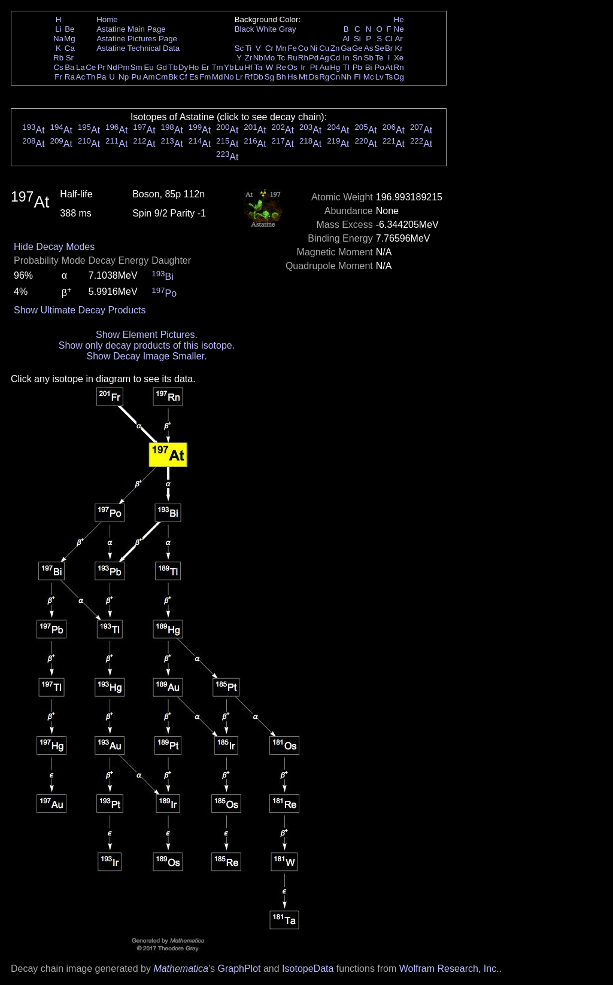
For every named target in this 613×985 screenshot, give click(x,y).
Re (281, 67)
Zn (335, 48)
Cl (389, 38)
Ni (314, 48)
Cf (183, 76)
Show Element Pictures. (147, 335)
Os (292, 67)
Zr (249, 57)
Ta (258, 67)
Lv (379, 76)
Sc (239, 48)
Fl (357, 76)
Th (91, 76)
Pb (357, 67)
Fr (58, 76)
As (369, 48)
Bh (281, 76)
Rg (324, 76)
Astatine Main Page (131, 29)
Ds (313, 76)
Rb (58, 57)
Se (379, 48)
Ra (70, 76)
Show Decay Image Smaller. (146, 356)
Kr (398, 48)
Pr (101, 67)
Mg (69, 38)
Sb (369, 57)
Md (217, 76)
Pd (313, 57)
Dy (183, 67)
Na (58, 38)
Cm (162, 76)
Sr (70, 57)
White (266, 29)
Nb (258, 57)
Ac (81, 76)
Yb (228, 67)
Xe (398, 57)
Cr (269, 48)
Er (205, 67)
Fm (205, 76)
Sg (269, 76)
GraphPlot (238, 968)
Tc (281, 57)
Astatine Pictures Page (136, 38)
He (399, 19)
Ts (389, 76)
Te (379, 57)
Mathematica (180, 968)
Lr (239, 76)
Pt (314, 67)
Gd (161, 67)
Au (324, 67)
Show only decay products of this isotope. (147, 345)
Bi (368, 67)
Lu (239, 67)
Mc (368, 76)
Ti (248, 48)
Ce (91, 67)
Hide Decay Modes (54, 247)
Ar (398, 38)
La (80, 67)
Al (346, 38)
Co (303, 48)
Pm (124, 67)
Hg (335, 67)
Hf (248, 67)
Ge (357, 48)
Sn (357, 57)
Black (244, 29)
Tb (173, 67)
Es (194, 76)
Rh (303, 57)
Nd (112, 67)
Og (398, 76)
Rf (248, 76)
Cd (335, 57)
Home (107, 19)
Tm (217, 67)
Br (389, 48)
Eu (148, 67)
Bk (173, 76)
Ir (303, 67)
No (229, 76)
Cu (324, 48)
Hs (292, 76)
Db (258, 76)
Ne (399, 29)
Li (58, 29)
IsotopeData (307, 968)
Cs (58, 67)
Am (149, 76)
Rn (399, 67)
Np (124, 76)
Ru (292, 57)
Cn (335, 76)
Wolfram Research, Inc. (449, 968)
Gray (287, 29)
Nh (346, 76)
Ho (194, 67)
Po (379, 67)
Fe (292, 48)
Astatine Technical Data (138, 48)
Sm (136, 67)
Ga (346, 48)
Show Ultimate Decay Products (80, 310)
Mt (303, 76)
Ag (324, 57)
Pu (136, 76)
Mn (281, 48)
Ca (70, 48)
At (389, 67)
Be (69, 29)
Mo (269, 57)
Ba (69, 67)
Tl (346, 67)
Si (357, 38)
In (346, 57)
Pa (101, 76)
